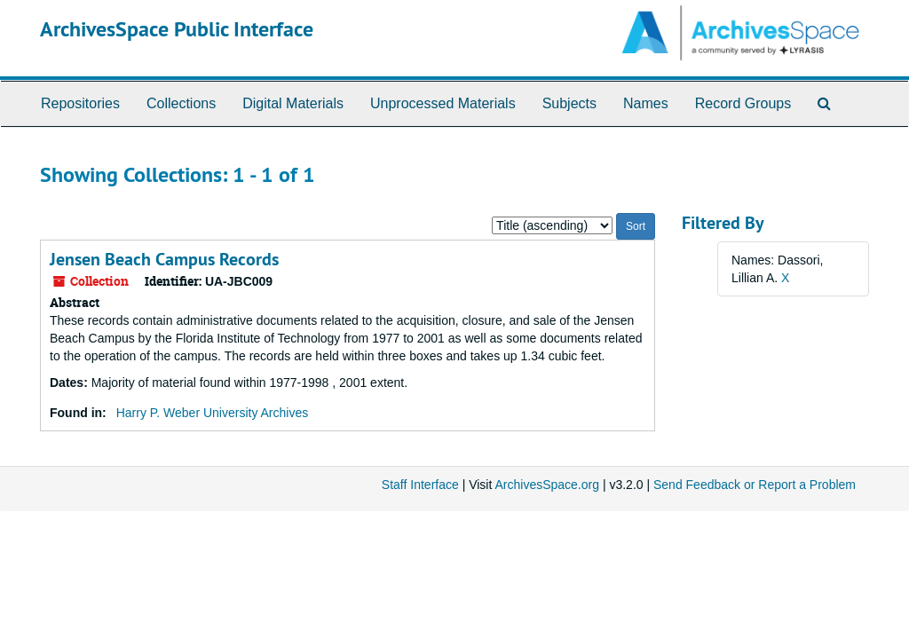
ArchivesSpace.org (546, 484)
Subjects (569, 103)
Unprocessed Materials (443, 103)
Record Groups (743, 103)
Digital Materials (293, 103)
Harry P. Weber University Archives (212, 413)
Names (645, 103)
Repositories (80, 103)
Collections (181, 103)
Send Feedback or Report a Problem (754, 484)
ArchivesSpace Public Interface (176, 29)
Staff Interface (420, 484)
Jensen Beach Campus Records (164, 259)
